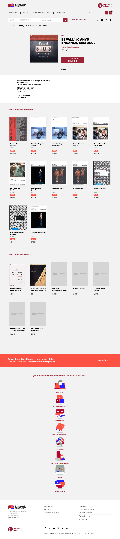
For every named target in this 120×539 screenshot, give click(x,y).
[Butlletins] (67, 528)
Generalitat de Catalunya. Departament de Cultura (33, 81)
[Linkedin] (62, 528)
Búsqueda (78, 20)
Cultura (27, 95)
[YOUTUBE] (101, 20)
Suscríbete (103, 360)
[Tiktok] (71, 528)
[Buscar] (65, 20)
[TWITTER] (97, 20)
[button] (110, 12)
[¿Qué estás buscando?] (24, 20)
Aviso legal (82, 506)
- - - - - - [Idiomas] (96, 12)
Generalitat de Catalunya (32, 84)
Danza (63, 69)
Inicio (9, 26)
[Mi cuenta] (106, 12)
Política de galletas (84, 516)
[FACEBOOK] (110, 20)
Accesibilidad (83, 519)
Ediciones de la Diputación (52, 513)
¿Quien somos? (48, 506)
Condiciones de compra (86, 509)
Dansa (23, 97)
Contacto (46, 509)
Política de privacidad (85, 513)
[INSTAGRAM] (106, 20)
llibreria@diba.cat (13, 517)
